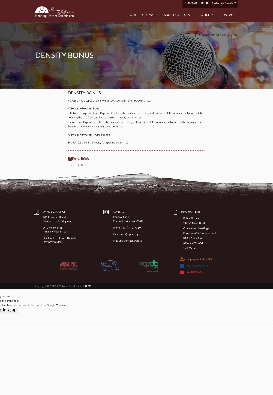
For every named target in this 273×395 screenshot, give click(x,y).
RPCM (88, 286)
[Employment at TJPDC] (182, 259)
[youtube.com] (182, 272)
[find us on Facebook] (182, 266)
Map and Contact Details (127, 240)
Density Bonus (229, 34)
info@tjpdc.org (129, 234)
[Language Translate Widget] (223, 3)
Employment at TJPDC (200, 259)
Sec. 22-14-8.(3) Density (87, 142)
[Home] (196, 34)
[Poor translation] (12, 311)
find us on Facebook (198, 265)
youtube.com (194, 271)
